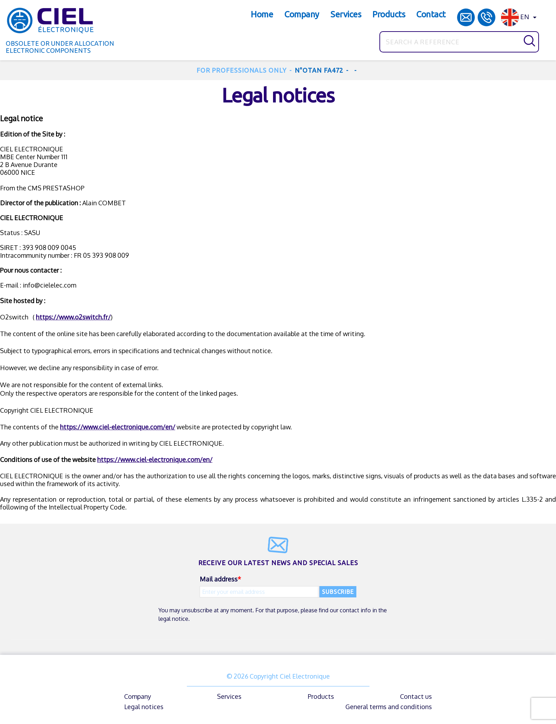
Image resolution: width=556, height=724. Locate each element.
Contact (431, 14)
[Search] (459, 41)
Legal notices (143, 707)
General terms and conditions (388, 707)
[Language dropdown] (520, 17)
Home (262, 14)
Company (301, 14)
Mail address (219, 579)
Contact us (416, 696)
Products (388, 14)
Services (345, 14)
